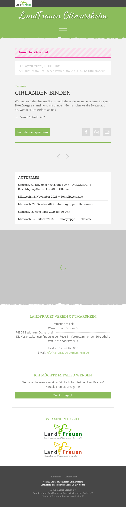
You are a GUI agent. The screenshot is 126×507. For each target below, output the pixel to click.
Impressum (55, 476)
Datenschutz (70, 476)
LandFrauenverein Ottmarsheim (67, 481)
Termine (20, 86)
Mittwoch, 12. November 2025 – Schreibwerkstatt (50, 196)
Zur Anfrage (63, 395)
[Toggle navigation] (63, 30)
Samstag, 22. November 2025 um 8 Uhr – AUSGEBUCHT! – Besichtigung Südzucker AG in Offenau (56, 187)
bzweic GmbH (76, 496)
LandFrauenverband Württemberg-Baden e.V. (70, 493)
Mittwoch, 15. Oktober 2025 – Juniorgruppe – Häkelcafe (55, 219)
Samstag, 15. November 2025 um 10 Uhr (44, 211)
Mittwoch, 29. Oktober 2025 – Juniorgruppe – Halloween (55, 204)
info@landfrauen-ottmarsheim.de (67, 352)
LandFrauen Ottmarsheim (63, 15)
